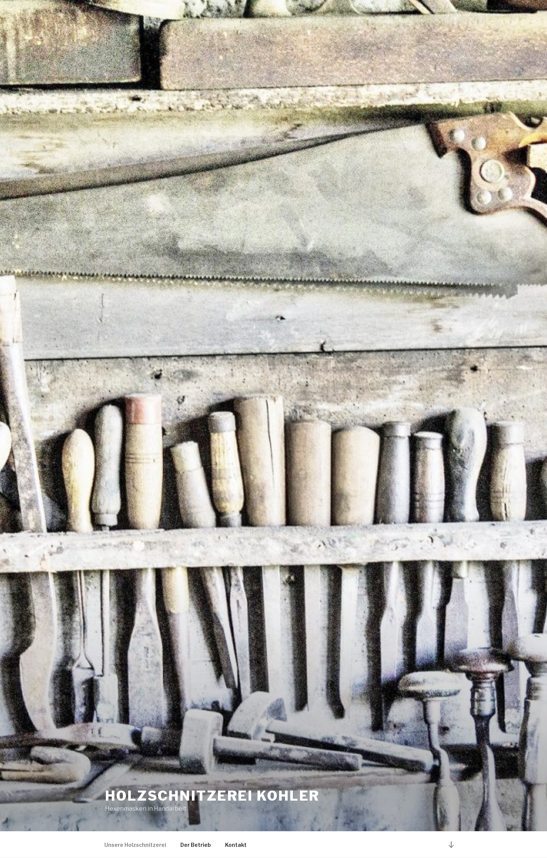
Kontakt (236, 845)
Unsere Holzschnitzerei (135, 845)
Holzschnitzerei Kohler (212, 796)
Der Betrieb (195, 845)
